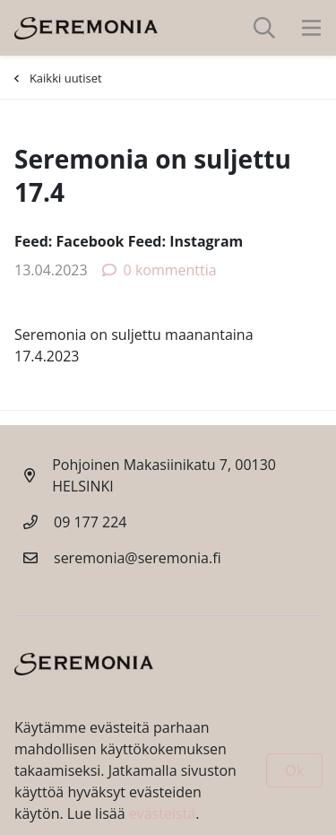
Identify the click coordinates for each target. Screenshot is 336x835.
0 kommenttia (159, 270)
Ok (294, 770)
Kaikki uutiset (58, 78)
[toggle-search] (264, 28)
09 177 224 (90, 522)
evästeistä (162, 813)
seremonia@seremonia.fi (137, 558)
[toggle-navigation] (311, 28)
